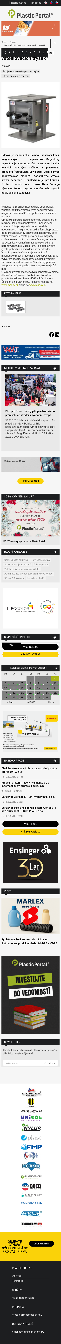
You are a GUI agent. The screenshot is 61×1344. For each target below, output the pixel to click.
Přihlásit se (35, 2)
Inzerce (17, 52)
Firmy (13, 52)
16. (38, 688)
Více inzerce (30, 647)
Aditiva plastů (41, 564)
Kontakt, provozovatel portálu (27, 1314)
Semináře (39, 52)
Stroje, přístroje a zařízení (16, 76)
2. (39, 678)
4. (55, 678)
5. (6, 683)
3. (47, 678)
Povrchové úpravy (41, 560)
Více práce (30, 824)
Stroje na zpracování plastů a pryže (21, 71)
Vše (11, 645)
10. (47, 683)
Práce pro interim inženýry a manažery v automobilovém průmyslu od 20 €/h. (25, 784)
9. (39, 683)
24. (47, 693)
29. (30, 697)
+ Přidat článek (30, 481)
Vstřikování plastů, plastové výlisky (22, 569)
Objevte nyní (41, 1243)
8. (30, 683)
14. (22, 688)
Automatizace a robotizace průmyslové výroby (28, 573)
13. (14, 688)
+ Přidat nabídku (30, 831)
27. (14, 697)
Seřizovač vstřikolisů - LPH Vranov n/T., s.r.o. (28, 796)
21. (22, 693)
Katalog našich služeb (23, 1298)
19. (5, 693)
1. (30, 678)
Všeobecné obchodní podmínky (28, 1331)
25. (55, 693)
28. (22, 697)
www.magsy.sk (37, 285)
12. (5, 688)
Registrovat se (18, 2)
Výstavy (34, 52)
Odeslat (49, 1063)
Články (26, 52)
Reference (17, 1281)
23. (38, 693)
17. (47, 688)
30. (38, 697)
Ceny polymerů (22, 52)
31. (47, 697)
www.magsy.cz (9, 285)
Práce (47, 52)
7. (22, 683)
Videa (43, 52)
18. (55, 688)
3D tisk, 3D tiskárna (14, 578)
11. (55, 683)
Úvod (3, 42)
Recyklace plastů (35, 578)
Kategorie (9, 52)
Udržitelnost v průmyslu (16, 560)
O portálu (16, 1275)
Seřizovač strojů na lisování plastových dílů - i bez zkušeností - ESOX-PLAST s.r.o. (28, 809)
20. (14, 693)
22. (30, 693)
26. (5, 697)
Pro (10, 702)
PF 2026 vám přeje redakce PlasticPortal (24, 541)
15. (30, 688)
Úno (51, 702)
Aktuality (30, 52)
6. (14, 683)
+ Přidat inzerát (30, 654)
